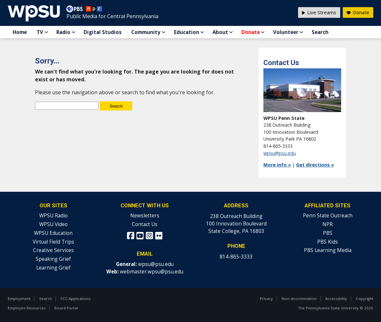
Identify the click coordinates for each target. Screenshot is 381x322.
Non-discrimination (299, 298)
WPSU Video (53, 224)
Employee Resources (27, 307)
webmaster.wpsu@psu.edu (151, 271)
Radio (63, 32)
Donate (250, 32)
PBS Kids (327, 241)
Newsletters (144, 215)
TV (40, 32)
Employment (19, 298)
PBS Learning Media (328, 250)
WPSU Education (53, 233)
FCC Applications (76, 298)
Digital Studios (102, 32)
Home (20, 32)
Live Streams (319, 12)
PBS (327, 233)
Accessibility (336, 298)
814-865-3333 (236, 256)
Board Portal (66, 307)
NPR (327, 224)
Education (186, 32)
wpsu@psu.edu (279, 153)
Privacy (266, 298)
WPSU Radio (53, 215)
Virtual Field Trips (53, 241)
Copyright (364, 298)
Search (320, 32)
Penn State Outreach (327, 215)
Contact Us (144, 224)
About (220, 32)
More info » (277, 165)
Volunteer (285, 32)
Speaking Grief (53, 259)
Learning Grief (53, 267)
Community (145, 32)
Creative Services (53, 250)
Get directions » (315, 165)
